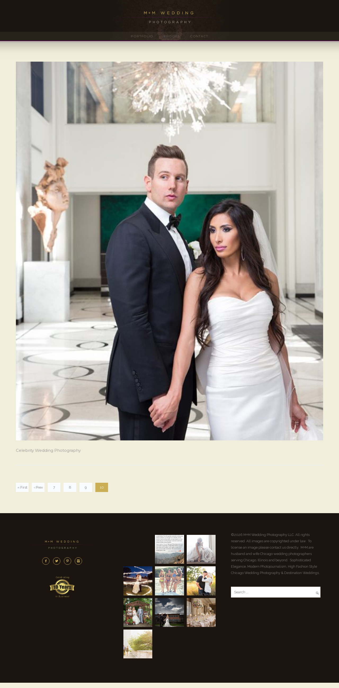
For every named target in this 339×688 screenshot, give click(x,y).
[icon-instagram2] (78, 561)
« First (22, 487)
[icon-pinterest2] (69, 561)
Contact (199, 36)
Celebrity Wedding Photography (48, 450)
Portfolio (142, 36)
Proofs (172, 36)
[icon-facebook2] (47, 561)
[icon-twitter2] (58, 561)
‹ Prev (38, 487)
